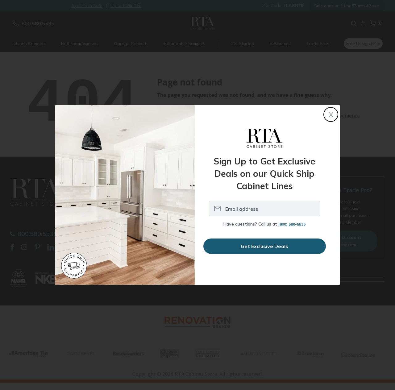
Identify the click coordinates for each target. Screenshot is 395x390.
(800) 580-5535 (292, 224)
